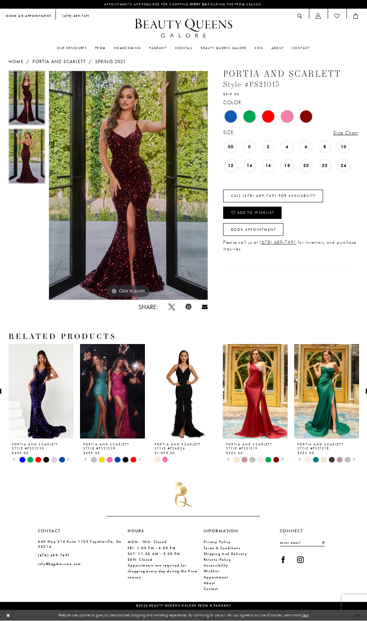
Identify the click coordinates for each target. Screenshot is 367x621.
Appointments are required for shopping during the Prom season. (183, 4)
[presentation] (41, 391)
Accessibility (216, 565)
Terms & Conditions (222, 548)
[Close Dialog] (8, 615)
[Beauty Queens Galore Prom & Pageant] (183, 28)
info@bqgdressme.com (59, 563)
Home (16, 62)
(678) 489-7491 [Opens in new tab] (278, 242)
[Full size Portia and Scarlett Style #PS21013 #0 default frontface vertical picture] (128, 185)
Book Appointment (253, 230)
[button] (318, 16)
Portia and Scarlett (59, 62)
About (209, 583)
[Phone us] (75, 16)
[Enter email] (302, 542)
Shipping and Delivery (225, 553)
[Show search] (300, 16)
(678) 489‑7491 (54, 555)
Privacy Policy (217, 541)
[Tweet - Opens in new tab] (171, 306)
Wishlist (211, 571)
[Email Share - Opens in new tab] (205, 307)
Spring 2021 (110, 62)
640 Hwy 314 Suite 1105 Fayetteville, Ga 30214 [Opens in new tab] (79, 544)
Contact (211, 588)
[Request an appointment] (29, 16)
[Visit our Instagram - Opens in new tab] (300, 559)
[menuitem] (29, 16)
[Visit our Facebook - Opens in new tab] (283, 559)
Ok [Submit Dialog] (357, 615)
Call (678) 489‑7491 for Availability (273, 196)
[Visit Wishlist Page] (337, 16)
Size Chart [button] (345, 132)
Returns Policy (217, 559)
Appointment (216, 577)
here (305, 615)
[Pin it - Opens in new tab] (188, 306)
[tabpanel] (27, 100)
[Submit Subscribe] (322, 542)
